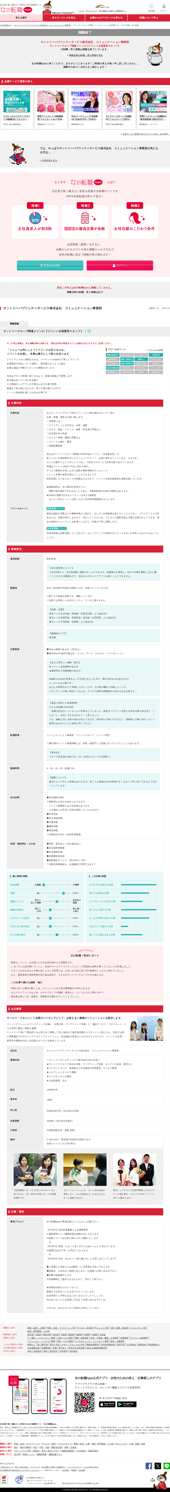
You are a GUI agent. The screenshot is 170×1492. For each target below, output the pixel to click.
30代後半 (74, 1351)
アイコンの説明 (156, 350)
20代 (29, 1351)
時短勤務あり (154, 1344)
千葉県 (64, 1334)
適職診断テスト (56, 1454)
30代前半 (53, 1351)
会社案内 (65, 1470)
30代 (45, 1351)
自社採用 (81, 1470)
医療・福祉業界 (82, 1338)
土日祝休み (131, 1344)
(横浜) (28, 1447)
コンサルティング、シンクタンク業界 (92, 1341)
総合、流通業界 (118, 1341)
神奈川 (23, 1447)
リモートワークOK (22, 1451)
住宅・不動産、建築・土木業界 (104, 1338)
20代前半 (63, 1351)
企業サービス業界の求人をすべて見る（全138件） (146, 134)
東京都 (30, 1334)
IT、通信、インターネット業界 (41, 1338)
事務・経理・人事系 (36, 1328)
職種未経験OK (92, 1344)
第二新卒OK (42, 1344)
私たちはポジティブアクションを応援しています (80, 1483)
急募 (55, 1348)
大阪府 (38, 1334)
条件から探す (6, 1451)
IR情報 (73, 1470)
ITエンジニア (121, 1444)
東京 (16, 1447)
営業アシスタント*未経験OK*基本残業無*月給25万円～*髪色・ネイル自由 (153, 118)
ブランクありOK (77, 1344)
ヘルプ (81, 11)
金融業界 (124, 1338)
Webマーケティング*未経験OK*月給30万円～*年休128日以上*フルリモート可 (84, 118)
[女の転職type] (5, 1470)
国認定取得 (93, 1451)
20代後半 (37, 1351)
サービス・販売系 (85, 1328)
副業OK (36, 1451)
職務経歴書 (42, 1454)
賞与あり (63, 1348)
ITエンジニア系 (101, 1328)
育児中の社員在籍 (77, 1348)
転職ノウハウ (6, 1454)
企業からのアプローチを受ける (106, 17)
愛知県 (71, 1334)
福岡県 (79, 1334)
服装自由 (142, 1344)
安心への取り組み (21, 1467)
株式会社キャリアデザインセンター (25, 1470)
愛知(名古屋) (56, 1447)
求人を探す (21, 17)
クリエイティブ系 (138, 1328)
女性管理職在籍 (108, 1344)
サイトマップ (91, 11)
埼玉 (35, 1447)
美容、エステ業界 (65, 1341)
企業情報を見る (49, 160)
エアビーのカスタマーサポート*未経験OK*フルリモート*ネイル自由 (16, 118)
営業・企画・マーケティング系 (61, 1328)
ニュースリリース (74, 1467)
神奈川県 (47, 1334)
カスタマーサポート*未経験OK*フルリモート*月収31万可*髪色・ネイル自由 (119, 118)
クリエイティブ (65, 1444)
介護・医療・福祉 (137, 1444)
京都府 (95, 1334)
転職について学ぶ (149, 17)
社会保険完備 (33, 1348)
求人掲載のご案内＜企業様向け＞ (112, 11)
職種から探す (6, 1444)
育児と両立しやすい (59, 1344)
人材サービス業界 (65, 1338)
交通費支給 (46, 1348)
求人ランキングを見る (63, 17)
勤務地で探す (6, 1447)
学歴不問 (121, 1344)
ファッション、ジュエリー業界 (41, 1341)
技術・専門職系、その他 (38, 1331)
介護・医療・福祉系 (119, 1328)
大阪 (47, 1447)
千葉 (41, 1447)
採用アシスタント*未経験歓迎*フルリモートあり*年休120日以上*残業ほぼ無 (51, 118)
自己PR (17, 1454)
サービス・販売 (49, 1444)
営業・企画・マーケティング (27, 1444)
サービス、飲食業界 (139, 1338)
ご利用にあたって (6, 1467)
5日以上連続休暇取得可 (96, 1348)
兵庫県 (87, 1334)
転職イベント (29, 1454)
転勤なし (31, 1344)
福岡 (66, 1447)
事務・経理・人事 (82, 1444)
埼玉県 (56, 1334)
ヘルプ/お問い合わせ (90, 1467)
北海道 (103, 1334)
